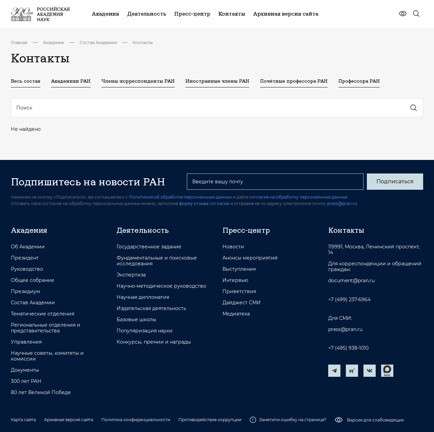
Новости (233, 247)
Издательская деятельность (151, 308)
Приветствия (239, 291)
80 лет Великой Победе (41, 392)
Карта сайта (23, 419)
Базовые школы (136, 320)
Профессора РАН (359, 81)
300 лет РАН (26, 381)
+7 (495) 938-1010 (348, 348)
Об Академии (28, 247)
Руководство (27, 269)
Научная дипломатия (143, 297)
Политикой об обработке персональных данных (180, 197)
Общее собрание (32, 280)
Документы (25, 370)
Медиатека (236, 314)
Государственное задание (149, 247)
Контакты (143, 42)
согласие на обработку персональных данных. (298, 197)
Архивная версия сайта (68, 419)
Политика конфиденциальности (135, 419)
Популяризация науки (145, 331)
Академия (53, 42)
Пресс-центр (246, 230)
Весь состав (25, 81)
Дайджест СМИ (241, 303)
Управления (26, 342)
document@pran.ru (351, 281)
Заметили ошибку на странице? (288, 419)
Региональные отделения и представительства (45, 328)
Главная (19, 42)
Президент (25, 258)
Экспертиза (131, 275)
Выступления (239, 269)
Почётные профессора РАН (294, 81)
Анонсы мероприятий (250, 258)
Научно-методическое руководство (161, 286)
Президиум (25, 291)
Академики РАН (71, 81)
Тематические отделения (42, 314)
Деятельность (143, 230)
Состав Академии (98, 42)
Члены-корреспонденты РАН (138, 81)
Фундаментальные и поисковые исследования (157, 261)
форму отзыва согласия (204, 203)
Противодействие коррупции (209, 419)
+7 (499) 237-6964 (349, 300)
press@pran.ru (342, 203)
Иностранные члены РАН (217, 81)
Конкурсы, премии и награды (154, 342)
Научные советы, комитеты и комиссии (47, 356)
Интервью (235, 280)
